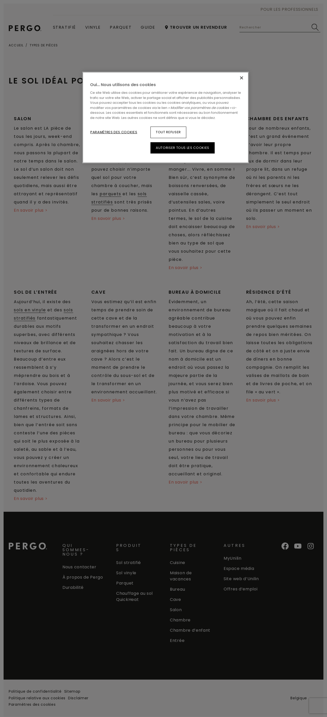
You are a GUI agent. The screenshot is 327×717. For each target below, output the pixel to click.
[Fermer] (241, 78)
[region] (165, 117)
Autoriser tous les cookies (182, 147)
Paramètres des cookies (113, 132)
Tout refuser (168, 132)
